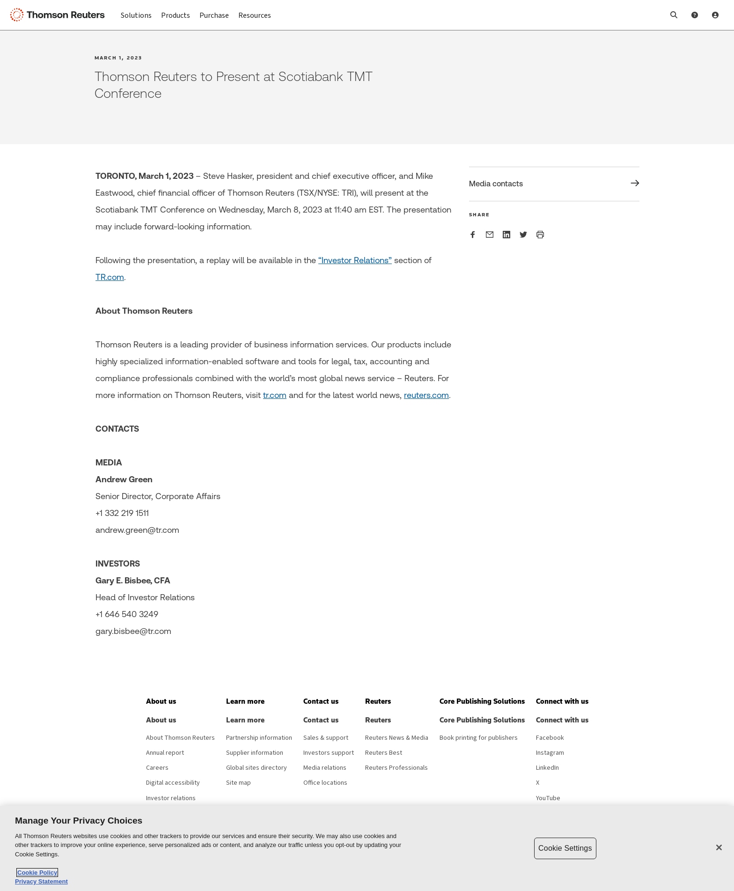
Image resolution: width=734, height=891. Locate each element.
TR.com (109, 277)
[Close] (719, 847)
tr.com (274, 395)
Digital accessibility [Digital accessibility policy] (173, 783)
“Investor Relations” (355, 260)
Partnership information (259, 738)
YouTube (548, 798)
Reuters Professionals (396, 768)
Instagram (550, 753)
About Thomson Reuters (180, 738)
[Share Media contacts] (554, 184)
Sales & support (325, 738)
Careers (157, 768)
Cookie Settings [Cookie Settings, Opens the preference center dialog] (565, 848)
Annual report (165, 753)
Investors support (328, 753)
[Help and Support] (694, 15)
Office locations (325, 783)
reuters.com (426, 395)
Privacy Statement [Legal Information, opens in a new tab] (41, 881)
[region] (367, 848)
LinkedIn (547, 768)
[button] (674, 15)
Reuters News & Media (396, 738)
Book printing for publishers (479, 738)
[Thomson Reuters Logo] (59, 15)
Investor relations (171, 798)
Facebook (550, 738)
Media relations (324, 768)
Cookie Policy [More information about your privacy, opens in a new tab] (37, 872)
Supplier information (254, 753)
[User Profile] (715, 15)
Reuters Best (383, 753)
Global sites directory (256, 768)
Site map (238, 783)
